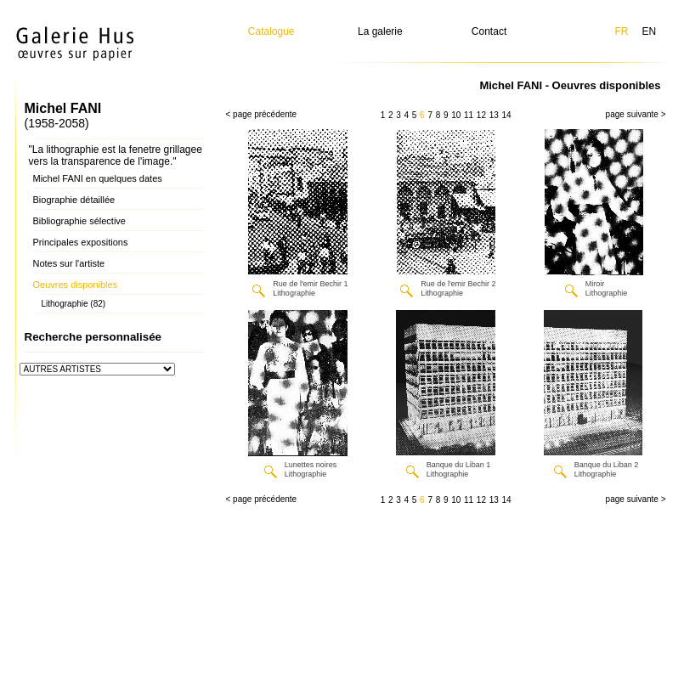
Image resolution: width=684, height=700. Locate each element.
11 (468, 115)
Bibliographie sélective (79, 221)
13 (494, 115)
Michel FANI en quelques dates (97, 178)
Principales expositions (80, 242)
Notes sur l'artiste (69, 263)
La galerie (380, 31)
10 (456, 115)
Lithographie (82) (74, 303)
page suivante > (636, 114)
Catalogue (271, 31)
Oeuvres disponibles (75, 284)
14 (506, 115)
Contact (489, 31)
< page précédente (261, 114)
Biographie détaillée (74, 200)
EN (649, 31)
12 (481, 115)
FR (621, 31)
